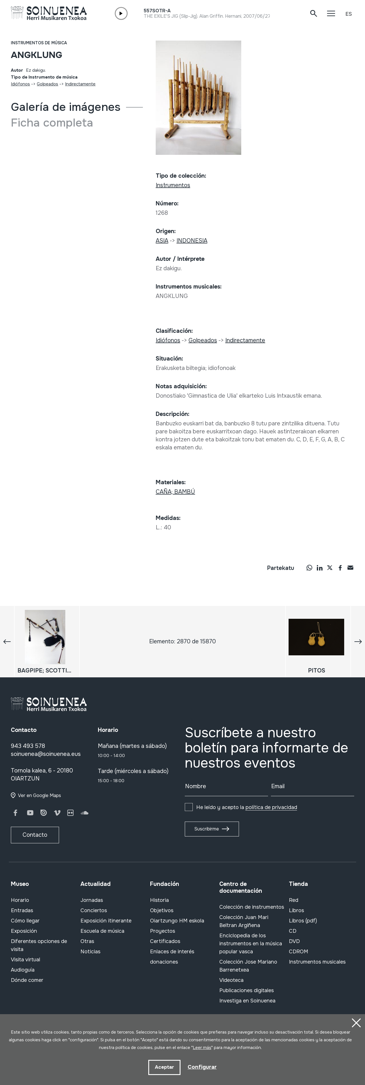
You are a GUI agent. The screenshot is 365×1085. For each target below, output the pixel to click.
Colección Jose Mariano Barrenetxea (248, 966)
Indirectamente (80, 84)
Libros (296, 910)
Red (293, 900)
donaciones (164, 962)
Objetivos (161, 910)
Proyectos (162, 931)
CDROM (298, 951)
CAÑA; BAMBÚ (175, 491)
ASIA (162, 240)
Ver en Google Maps (39, 795)
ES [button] (348, 14)
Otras (87, 941)
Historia (159, 900)
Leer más (202, 1047)
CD (292, 931)
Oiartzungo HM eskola (177, 921)
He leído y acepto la (246, 807)
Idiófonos (20, 84)
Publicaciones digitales (246, 990)
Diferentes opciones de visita (39, 945)
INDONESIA (192, 240)
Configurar (202, 1066)
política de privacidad (271, 807)
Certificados (165, 941)
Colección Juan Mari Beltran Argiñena (243, 921)
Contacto (35, 834)
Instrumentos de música (39, 42)
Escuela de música (102, 931)
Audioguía (23, 970)
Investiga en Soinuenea (247, 1001)
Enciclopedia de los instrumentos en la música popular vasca (250, 943)
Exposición (24, 931)
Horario (20, 900)
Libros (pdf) (303, 921)
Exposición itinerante (105, 921)
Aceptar (164, 1067)
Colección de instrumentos (251, 907)
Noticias (90, 951)
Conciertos (93, 910)
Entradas (22, 910)
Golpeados (47, 84)
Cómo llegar (25, 921)
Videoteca (231, 980)
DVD (294, 941)
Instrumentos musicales (317, 962)
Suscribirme (206, 829)
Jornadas (91, 900)
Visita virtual (25, 959)
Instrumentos (173, 185)
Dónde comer (27, 980)
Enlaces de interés (172, 951)
